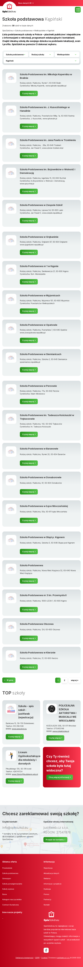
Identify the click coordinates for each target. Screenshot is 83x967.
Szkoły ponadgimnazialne (12, 884)
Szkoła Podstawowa (31, 565)
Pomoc (46, 894)
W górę (10, 680)
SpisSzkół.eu (7, 30)
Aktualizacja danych (51, 873)
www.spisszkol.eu (19, 729)
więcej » (74, 680)
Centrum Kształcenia (10, 905)
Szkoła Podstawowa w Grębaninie (39, 236)
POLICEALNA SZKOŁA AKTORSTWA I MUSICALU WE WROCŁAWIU (67, 713)
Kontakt (47, 905)
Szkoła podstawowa (23, 30)
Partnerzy (47, 899)
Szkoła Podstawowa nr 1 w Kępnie (39, 266)
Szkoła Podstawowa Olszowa (36, 623)
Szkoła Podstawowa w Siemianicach (40, 354)
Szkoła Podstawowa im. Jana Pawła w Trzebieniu (48, 140)
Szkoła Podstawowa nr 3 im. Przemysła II (43, 595)
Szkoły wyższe (8, 889)
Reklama (47, 878)
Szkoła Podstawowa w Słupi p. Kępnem (42, 537)
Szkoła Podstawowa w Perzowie (38, 385)
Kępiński (50, 30)
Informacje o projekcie (52, 884)
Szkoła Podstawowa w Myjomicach (40, 295)
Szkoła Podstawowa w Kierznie (37, 652)
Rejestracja (48, 868)
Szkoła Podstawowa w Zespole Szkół (41, 205)
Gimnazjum (6, 878)
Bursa (4, 894)
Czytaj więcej (28, 93)
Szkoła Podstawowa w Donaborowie (40, 477)
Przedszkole (7, 868)
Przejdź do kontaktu (55, 840)
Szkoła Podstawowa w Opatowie (38, 324)
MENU (78, 10)
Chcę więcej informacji (59, 777)
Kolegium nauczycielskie (12, 899)
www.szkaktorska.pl (60, 731)
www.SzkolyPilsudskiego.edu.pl (25, 774)
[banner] (9, 7)
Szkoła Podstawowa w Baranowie (39, 448)
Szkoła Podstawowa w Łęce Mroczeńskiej (44, 506)
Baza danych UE (24, 3)
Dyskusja (47, 889)
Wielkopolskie (39, 30)
